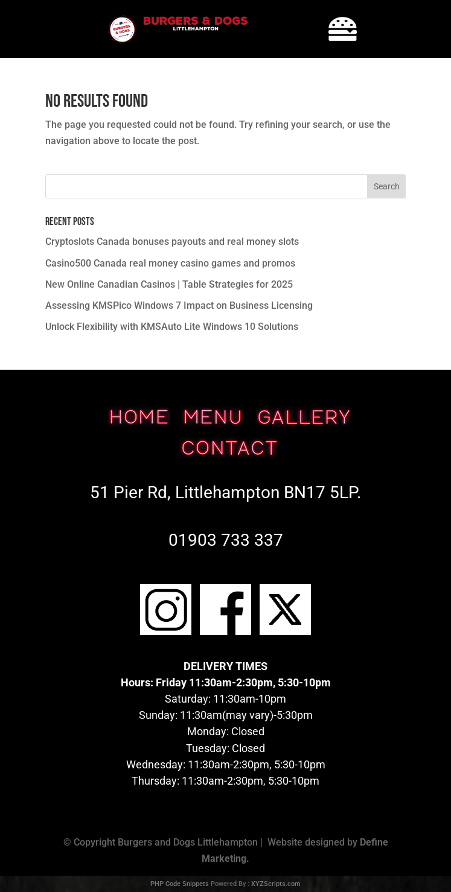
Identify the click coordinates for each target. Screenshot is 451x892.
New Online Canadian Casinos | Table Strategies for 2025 (169, 284)
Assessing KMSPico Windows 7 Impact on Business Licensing (179, 305)
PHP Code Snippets (179, 884)
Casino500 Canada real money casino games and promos (170, 263)
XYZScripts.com (276, 884)
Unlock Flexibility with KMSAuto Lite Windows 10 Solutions (171, 326)
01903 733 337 (225, 540)
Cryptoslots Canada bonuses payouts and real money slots (172, 241)
